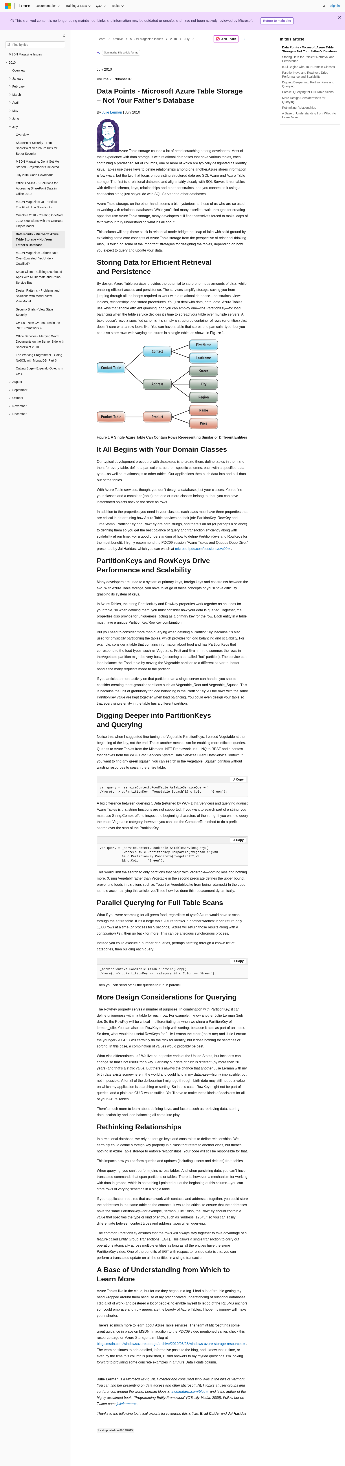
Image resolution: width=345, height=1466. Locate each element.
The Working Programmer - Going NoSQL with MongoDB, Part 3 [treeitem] (39, 357)
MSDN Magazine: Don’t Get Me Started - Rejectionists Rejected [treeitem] (37, 164)
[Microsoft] (8, 6)
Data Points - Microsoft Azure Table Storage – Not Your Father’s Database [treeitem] (37, 239)
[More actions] (244, 38)
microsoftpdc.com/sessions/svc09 (201, 549)
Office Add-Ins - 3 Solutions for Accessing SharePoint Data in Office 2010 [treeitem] (37, 188)
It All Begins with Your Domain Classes (308, 67)
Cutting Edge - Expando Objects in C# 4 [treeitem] (39, 371)
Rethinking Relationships (299, 107)
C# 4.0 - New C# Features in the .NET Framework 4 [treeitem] (38, 325)
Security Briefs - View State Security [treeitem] (34, 312)
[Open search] (324, 6)
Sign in (335, 5)
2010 (173, 39)
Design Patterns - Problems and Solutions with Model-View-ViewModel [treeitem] (37, 296)
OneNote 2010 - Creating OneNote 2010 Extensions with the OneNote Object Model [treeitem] (39, 220)
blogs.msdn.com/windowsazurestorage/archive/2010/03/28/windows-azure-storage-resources (169, 1344)
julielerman (125, 1404)
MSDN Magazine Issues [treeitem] (25, 54)
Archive (118, 39)
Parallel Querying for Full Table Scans (308, 92)
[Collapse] (63, 36)
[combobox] (35, 44)
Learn (102, 39)
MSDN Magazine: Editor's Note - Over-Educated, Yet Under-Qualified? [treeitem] (38, 258)
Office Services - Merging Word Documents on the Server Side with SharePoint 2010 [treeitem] (40, 341)
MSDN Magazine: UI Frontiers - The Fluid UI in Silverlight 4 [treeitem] (37, 204)
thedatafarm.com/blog (188, 1391)
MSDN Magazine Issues (146, 39)
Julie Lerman (112, 112)
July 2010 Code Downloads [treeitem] (34, 175)
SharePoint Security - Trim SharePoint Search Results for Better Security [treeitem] (36, 148)
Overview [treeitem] (18, 70)
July (186, 39)
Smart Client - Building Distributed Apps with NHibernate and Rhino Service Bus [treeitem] (39, 277)
